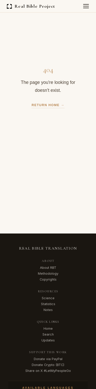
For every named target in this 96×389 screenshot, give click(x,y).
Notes (48, 310)
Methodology (48, 273)
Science (48, 298)
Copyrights (48, 279)
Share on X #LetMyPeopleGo (48, 371)
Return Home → (47, 105)
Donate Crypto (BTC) (48, 365)
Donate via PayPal (48, 359)
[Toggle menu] (86, 6)
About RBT (48, 268)
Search (48, 334)
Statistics (48, 304)
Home (48, 328)
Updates (48, 340)
